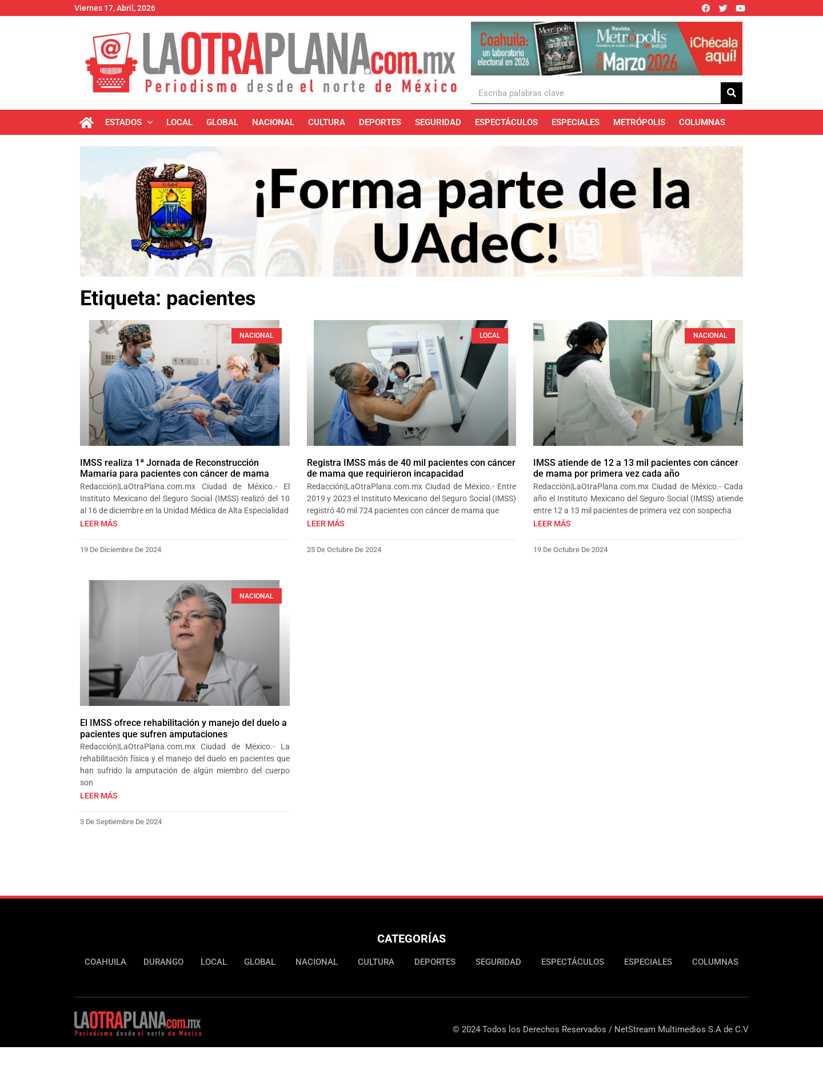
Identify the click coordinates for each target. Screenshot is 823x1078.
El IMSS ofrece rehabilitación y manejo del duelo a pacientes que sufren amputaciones (183, 728)
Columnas (702, 122)
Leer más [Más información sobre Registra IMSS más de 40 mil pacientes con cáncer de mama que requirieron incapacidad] (326, 523)
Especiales (576, 122)
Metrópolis (639, 122)
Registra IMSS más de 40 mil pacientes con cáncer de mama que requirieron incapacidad (411, 468)
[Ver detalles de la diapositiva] (606, 48)
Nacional (273, 122)
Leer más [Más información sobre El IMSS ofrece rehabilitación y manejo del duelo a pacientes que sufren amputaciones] (99, 795)
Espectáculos (506, 122)
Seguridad (438, 122)
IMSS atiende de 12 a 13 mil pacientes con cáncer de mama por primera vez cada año (635, 468)
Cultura (326, 122)
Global (222, 122)
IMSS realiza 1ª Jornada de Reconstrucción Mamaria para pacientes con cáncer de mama (174, 468)
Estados (129, 122)
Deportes (380, 122)
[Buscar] (731, 92)
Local (179, 122)
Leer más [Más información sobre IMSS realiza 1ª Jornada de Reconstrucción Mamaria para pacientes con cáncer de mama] (99, 523)
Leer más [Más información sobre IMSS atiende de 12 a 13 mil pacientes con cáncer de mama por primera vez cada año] (552, 523)
